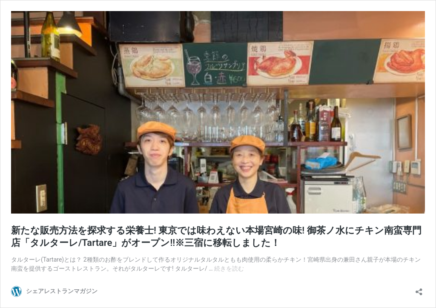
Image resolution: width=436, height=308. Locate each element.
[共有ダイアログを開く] (419, 289)
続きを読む (229, 268)
